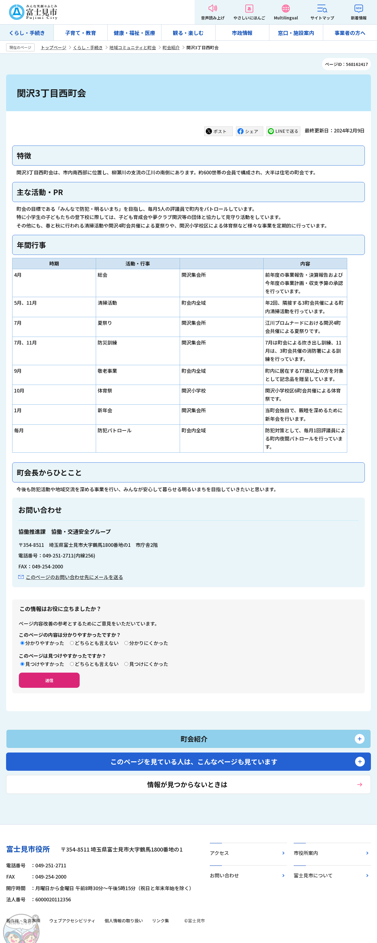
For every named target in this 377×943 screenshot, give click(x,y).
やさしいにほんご (249, 18)
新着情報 (359, 18)
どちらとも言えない (97, 642)
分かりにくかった (148, 642)
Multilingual (286, 18)
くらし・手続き (27, 32)
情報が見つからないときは (187, 784)
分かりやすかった (44, 642)
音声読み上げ (213, 18)
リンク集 (160, 920)
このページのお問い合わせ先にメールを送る (74, 577)
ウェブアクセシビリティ (72, 920)
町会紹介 (171, 47)
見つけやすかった (44, 663)
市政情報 (242, 32)
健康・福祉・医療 (134, 32)
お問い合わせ (224, 875)
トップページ (53, 47)
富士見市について (313, 875)
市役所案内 (306, 852)
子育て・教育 (80, 32)
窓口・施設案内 (296, 32)
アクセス (219, 852)
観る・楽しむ (188, 32)
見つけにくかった (148, 663)
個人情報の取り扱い (124, 920)
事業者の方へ (349, 32)
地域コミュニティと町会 (132, 47)
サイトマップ (322, 18)
